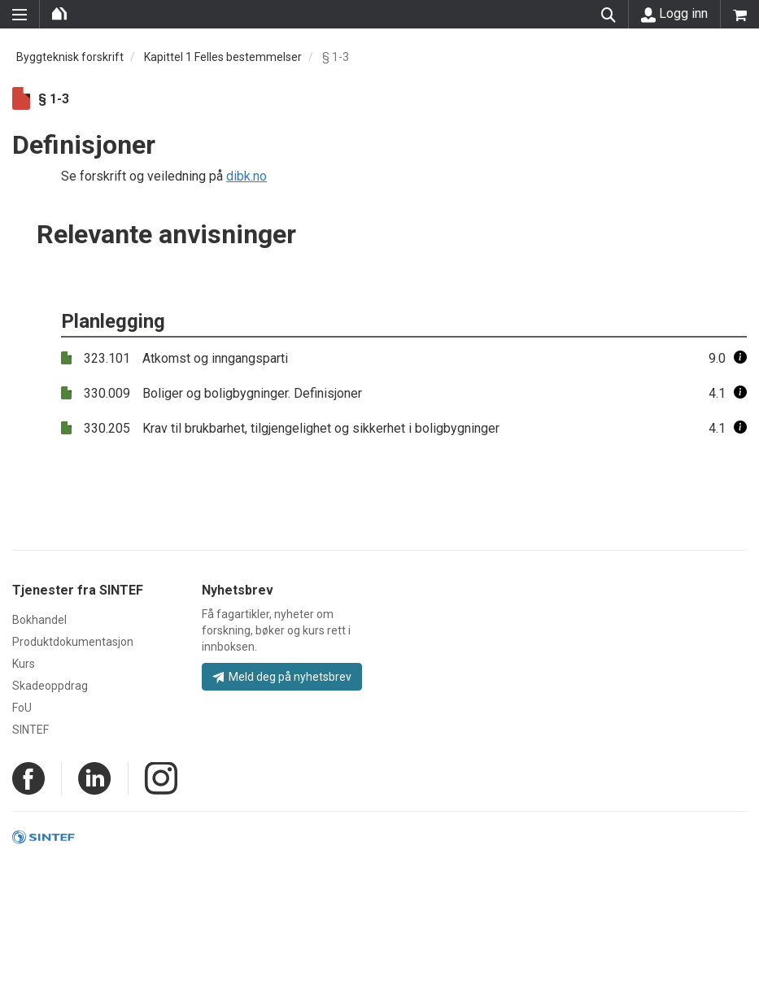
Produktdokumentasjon (72, 641)
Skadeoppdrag (50, 685)
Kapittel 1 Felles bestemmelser (223, 56)
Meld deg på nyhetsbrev (281, 676)
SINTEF (30, 729)
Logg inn (674, 14)
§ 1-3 (335, 56)
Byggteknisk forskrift (70, 56)
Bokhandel (39, 619)
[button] (740, 358)
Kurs (23, 663)
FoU (22, 707)
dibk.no (246, 176)
